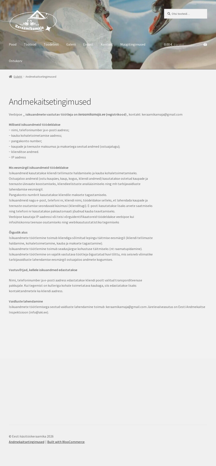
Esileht (18, 76)
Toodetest (51, 44)
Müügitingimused (132, 44)
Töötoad (30, 44)
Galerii (71, 44)
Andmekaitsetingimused (26, 442)
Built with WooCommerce (66, 442)
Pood (12, 44)
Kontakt (107, 44)
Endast (88, 44)
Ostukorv (15, 61)
